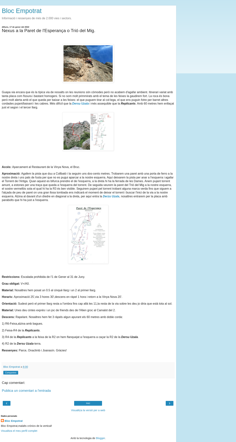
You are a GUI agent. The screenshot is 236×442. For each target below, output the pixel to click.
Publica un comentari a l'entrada (26, 390)
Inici (88, 403)
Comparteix (10, 372)
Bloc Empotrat (22, 10)
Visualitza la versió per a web (88, 410)
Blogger (100, 438)
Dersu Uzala (80, 103)
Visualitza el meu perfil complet (19, 430)
